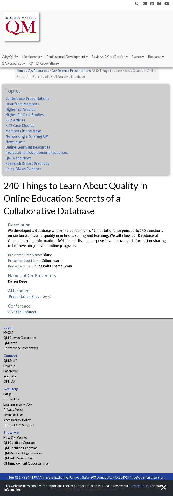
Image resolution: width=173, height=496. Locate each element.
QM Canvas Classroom (19, 338)
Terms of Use (13, 415)
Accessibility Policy (17, 420)
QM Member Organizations (23, 453)
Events (137, 57)
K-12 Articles (15, 120)
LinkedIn (9, 366)
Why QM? (9, 57)
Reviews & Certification (108, 57)
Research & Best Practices (27, 163)
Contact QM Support (18, 425)
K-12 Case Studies (19, 125)
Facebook (10, 371)
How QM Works (15, 437)
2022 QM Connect (22, 312)
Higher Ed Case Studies (24, 115)
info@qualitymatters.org (148, 477)
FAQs (7, 394)
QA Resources (12, 63)
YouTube (9, 376)
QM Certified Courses (19, 443)
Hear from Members (22, 104)
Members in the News (23, 131)
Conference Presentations (71, 71)
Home (21, 71)
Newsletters (15, 142)
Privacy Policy (13, 409)
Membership (31, 57)
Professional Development (65, 57)
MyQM (8, 332)
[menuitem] (10, 56)
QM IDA (9, 381)
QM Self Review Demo (19, 458)
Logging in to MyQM (17, 404)
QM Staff (10, 343)
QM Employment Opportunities (26, 463)
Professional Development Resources (36, 153)
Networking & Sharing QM (26, 136)
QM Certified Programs (20, 448)
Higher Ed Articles (20, 109)
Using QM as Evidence (23, 169)
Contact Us (11, 399)
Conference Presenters (20, 348)
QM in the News (18, 158)
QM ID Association (43, 63)
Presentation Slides (25, 297)
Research (155, 57)
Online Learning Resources (27, 147)
